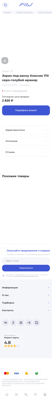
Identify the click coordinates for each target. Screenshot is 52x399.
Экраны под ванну (24, 12)
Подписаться (26, 268)
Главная (7, 12)
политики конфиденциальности (26, 276)
